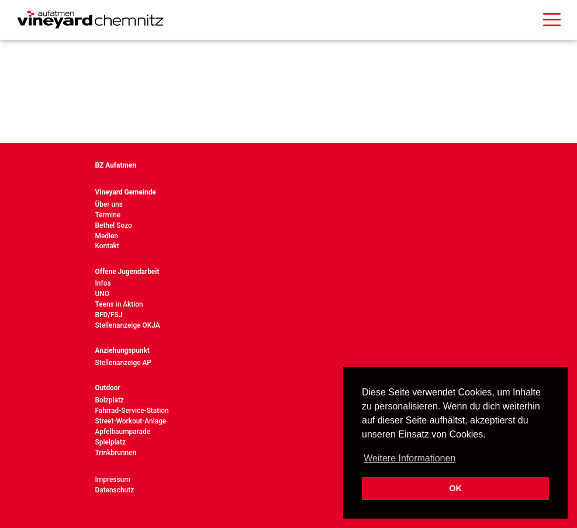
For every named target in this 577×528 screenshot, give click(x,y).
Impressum (112, 479)
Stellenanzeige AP (123, 363)
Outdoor (107, 388)
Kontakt (107, 246)
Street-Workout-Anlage (131, 421)
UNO (102, 294)
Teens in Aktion (119, 304)
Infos (103, 283)
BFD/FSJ (109, 315)
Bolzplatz (109, 400)
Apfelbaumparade (123, 432)
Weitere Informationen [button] (409, 458)
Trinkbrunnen (116, 453)
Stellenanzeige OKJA (127, 325)
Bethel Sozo (113, 225)
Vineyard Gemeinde (125, 192)
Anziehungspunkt (122, 350)
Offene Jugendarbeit (127, 272)
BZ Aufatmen (115, 165)
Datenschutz (114, 490)
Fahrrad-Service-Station (132, 411)
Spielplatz (110, 442)
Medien (107, 236)
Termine (108, 215)
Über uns (109, 204)
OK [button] (455, 488)
